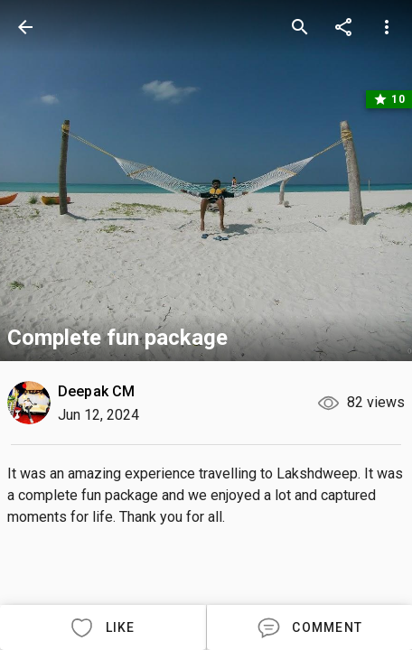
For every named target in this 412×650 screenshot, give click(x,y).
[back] (25, 27)
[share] (343, 27)
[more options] (386, 27)
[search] (300, 27)
